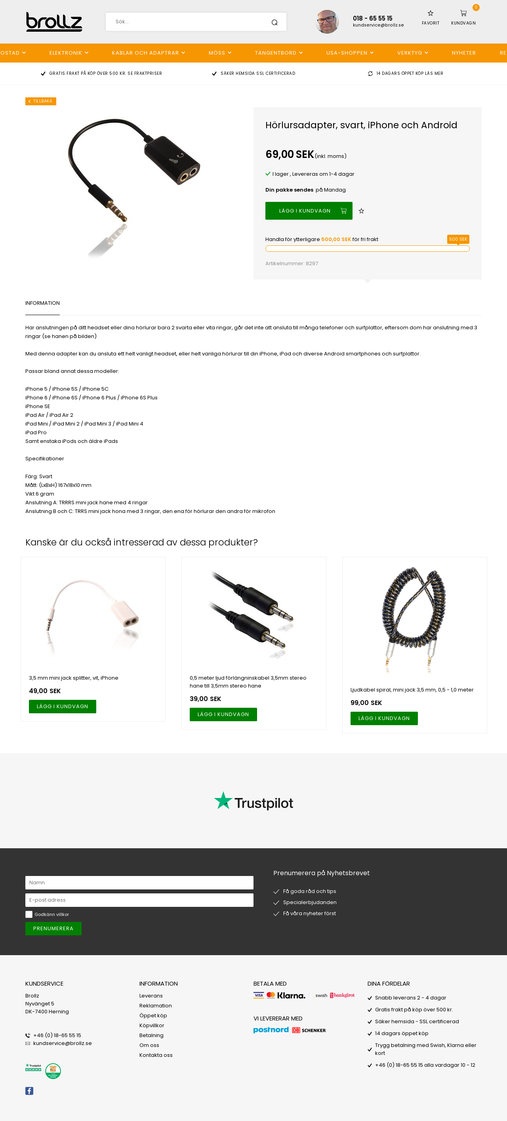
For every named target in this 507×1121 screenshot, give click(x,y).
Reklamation (155, 1005)
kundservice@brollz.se (378, 25)
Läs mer (434, 73)
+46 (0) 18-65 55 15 (57, 1035)
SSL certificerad (275, 73)
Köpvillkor (151, 1025)
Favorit (431, 23)
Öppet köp (153, 1015)
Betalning (151, 1035)
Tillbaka (42, 101)
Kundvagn (463, 23)
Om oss (149, 1045)
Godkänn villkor (51, 914)
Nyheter (464, 53)
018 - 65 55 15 (373, 18)
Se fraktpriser (145, 73)
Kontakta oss (156, 1055)
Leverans (151, 995)
